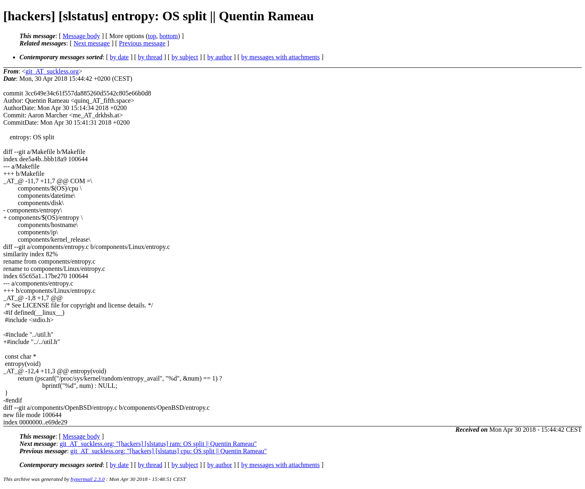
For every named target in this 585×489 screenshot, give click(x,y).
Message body (81, 35)
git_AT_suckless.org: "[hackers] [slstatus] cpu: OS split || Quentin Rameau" (168, 451)
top (152, 35)
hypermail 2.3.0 (88, 479)
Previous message (142, 43)
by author (219, 57)
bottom (168, 35)
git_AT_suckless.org (52, 71)
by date (119, 57)
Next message (92, 43)
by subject (184, 57)
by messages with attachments (280, 57)
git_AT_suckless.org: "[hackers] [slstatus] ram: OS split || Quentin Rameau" (158, 443)
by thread (150, 57)
